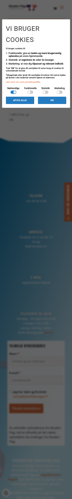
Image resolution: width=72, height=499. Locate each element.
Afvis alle (20, 100)
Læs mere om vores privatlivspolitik (23, 82)
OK (52, 100)
